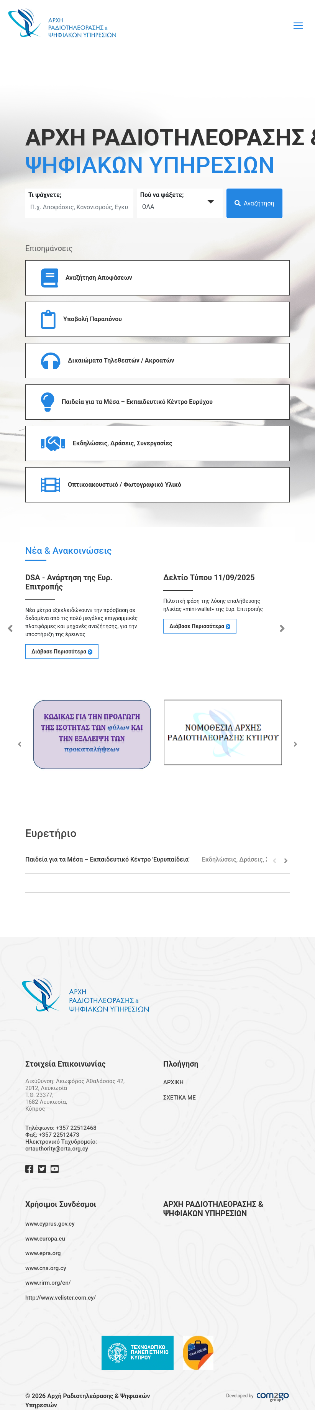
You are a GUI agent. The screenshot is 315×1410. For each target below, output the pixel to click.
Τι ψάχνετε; (44, 195)
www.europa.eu (45, 1238)
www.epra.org (43, 1253)
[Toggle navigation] (298, 25)
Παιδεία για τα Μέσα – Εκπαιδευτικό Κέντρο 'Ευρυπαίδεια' (107, 859)
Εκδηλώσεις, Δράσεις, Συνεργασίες (251, 859)
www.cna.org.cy (45, 1268)
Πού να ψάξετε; (162, 195)
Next (282, 626)
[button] (157, 277)
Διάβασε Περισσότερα (61, 651)
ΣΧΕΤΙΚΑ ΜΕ (179, 1097)
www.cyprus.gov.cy (50, 1223)
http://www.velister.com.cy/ (60, 1297)
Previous (10, 626)
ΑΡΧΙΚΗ (173, 1082)
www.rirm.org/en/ (48, 1282)
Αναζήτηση (254, 203)
